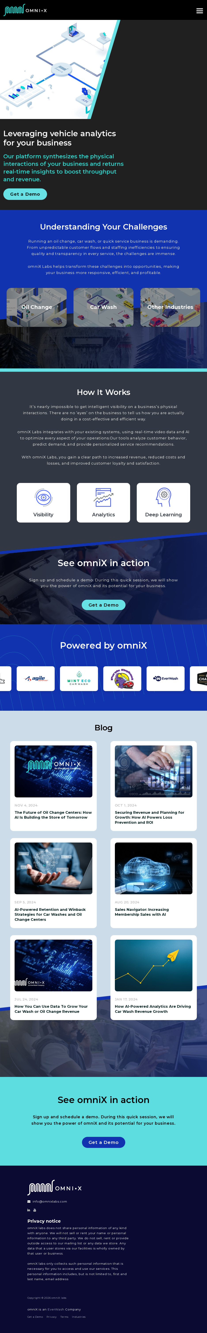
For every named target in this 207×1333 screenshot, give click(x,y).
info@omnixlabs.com (50, 1201)
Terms (64, 1316)
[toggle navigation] (198, 10)
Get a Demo (25, 194)
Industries (79, 1316)
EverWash (55, 1309)
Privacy (52, 1316)
